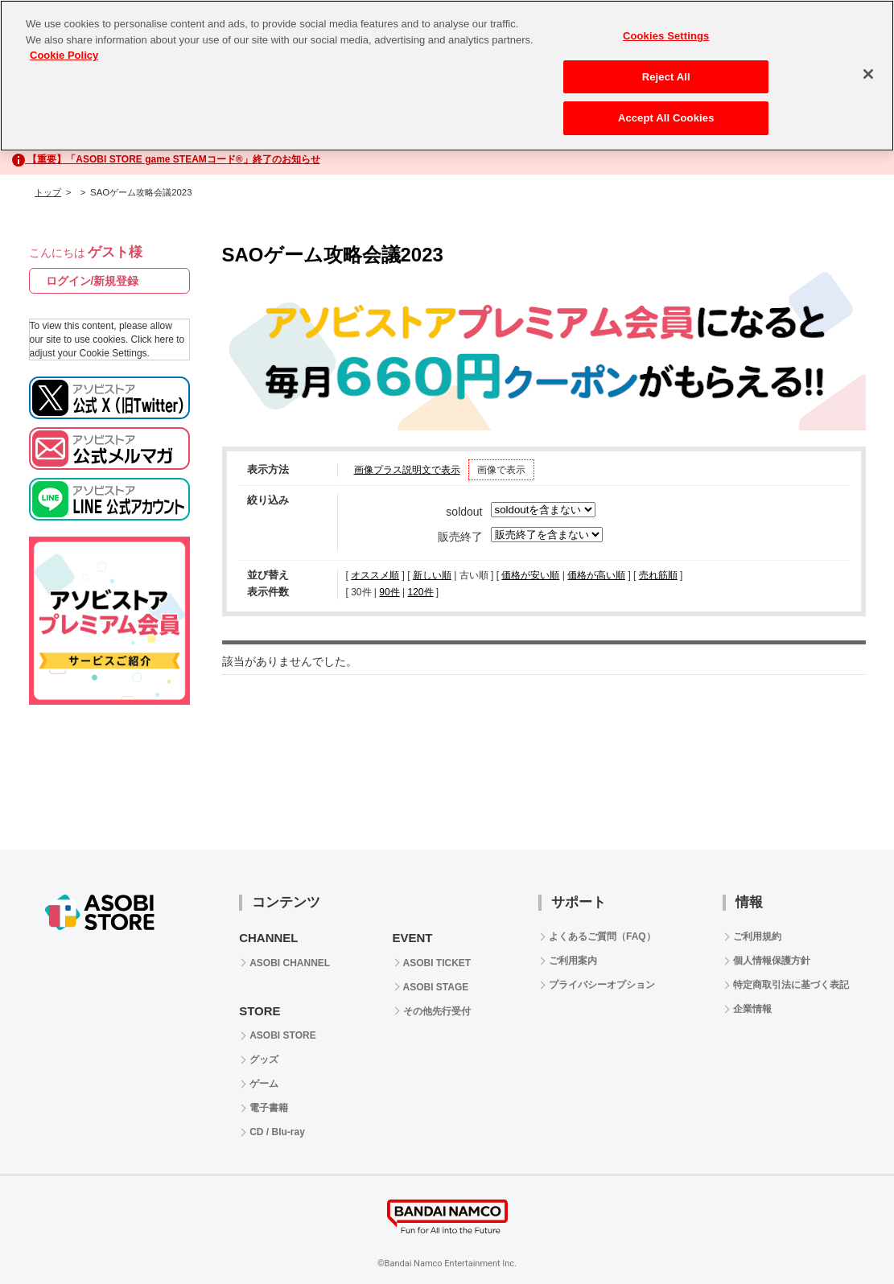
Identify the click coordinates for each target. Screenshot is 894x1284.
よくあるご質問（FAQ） (602, 936)
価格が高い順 (596, 575)
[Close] (868, 74)
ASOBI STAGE (436, 987)
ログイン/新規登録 (92, 280)
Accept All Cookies (666, 118)
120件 (420, 592)
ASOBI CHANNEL (289, 963)
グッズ (263, 1059)
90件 (389, 592)
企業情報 (752, 1008)
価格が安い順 (530, 575)
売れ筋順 (658, 575)
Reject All (666, 77)
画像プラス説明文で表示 (407, 469)
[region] (447, 75)
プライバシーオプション (602, 984)
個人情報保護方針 (771, 960)
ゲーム (263, 1083)
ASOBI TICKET (437, 963)
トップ (48, 192)
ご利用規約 (757, 936)
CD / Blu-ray (277, 1132)
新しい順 (432, 575)
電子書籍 (268, 1107)
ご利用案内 (573, 960)
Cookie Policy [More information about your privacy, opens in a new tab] (64, 55)
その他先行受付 (437, 1011)
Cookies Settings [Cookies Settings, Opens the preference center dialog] (666, 36)
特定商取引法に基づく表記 (791, 984)
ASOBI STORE (282, 1035)
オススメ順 (375, 575)
